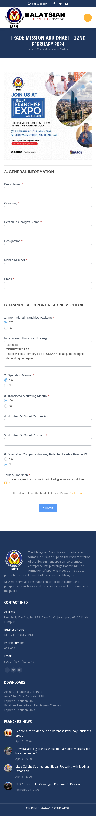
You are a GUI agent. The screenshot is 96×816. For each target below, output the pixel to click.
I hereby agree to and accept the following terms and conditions (44, 481)
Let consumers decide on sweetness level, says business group (53, 733)
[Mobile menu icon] (88, 18)
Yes (8, 322)
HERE (8, 482)
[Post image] (8, 733)
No (8, 328)
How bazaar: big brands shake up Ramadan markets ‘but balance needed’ (52, 751)
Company (11, 203)
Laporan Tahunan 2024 (19, 710)
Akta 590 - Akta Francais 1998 (24, 696)
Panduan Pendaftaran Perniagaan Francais (32, 705)
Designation (13, 241)
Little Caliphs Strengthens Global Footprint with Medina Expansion (52, 768)
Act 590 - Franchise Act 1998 (23, 692)
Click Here (76, 493)
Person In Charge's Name (23, 222)
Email (9, 279)
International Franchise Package (26, 338)
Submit (48, 508)
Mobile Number (15, 260)
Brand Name (13, 184)
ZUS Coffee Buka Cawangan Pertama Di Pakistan (48, 784)
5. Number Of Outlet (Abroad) (25, 435)
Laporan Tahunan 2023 (19, 701)
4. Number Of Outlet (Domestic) (27, 416)
